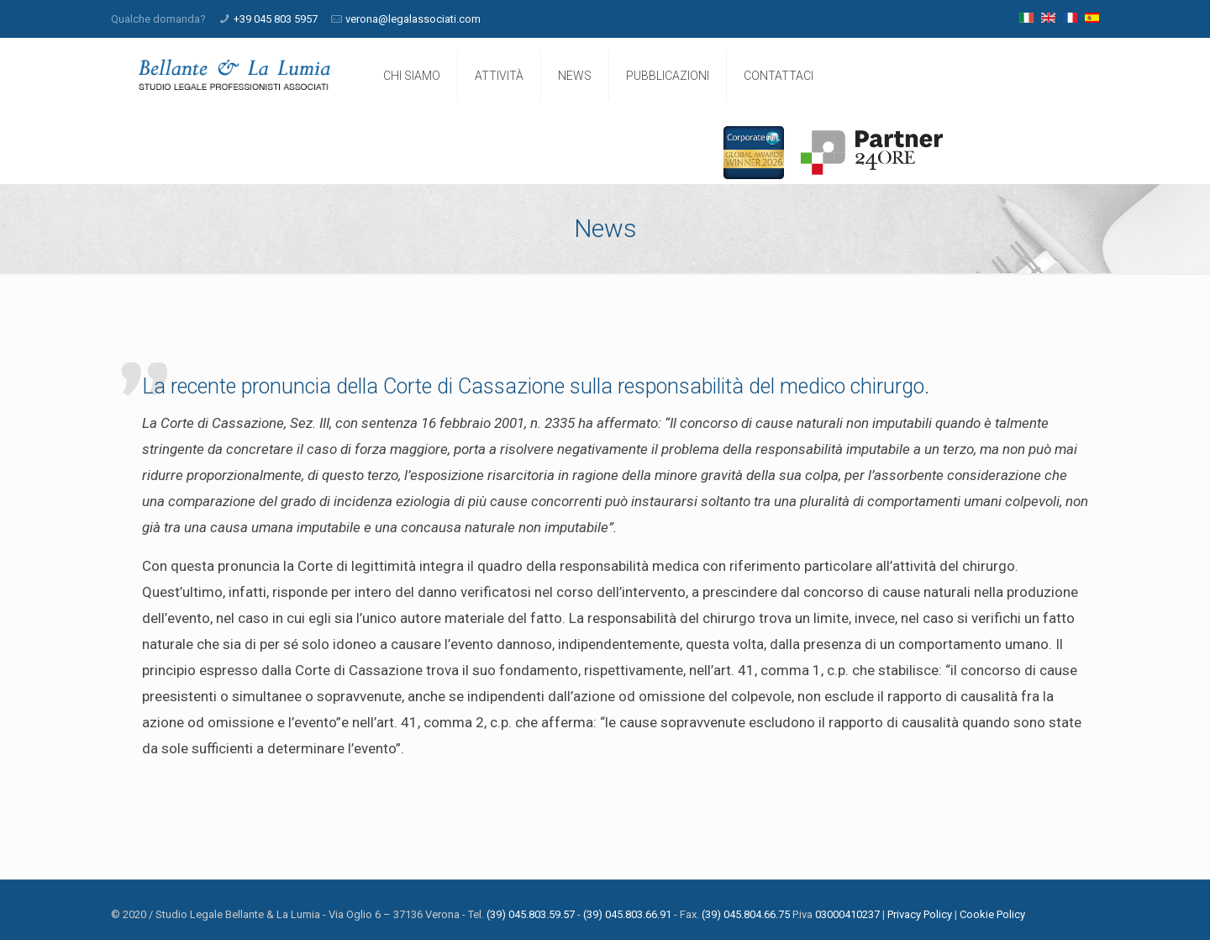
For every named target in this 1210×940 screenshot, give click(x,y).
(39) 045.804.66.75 (746, 914)
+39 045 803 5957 (276, 19)
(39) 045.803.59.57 (531, 914)
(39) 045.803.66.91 (627, 914)
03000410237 (847, 914)
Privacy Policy (919, 914)
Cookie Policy (992, 914)
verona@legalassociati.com (413, 19)
